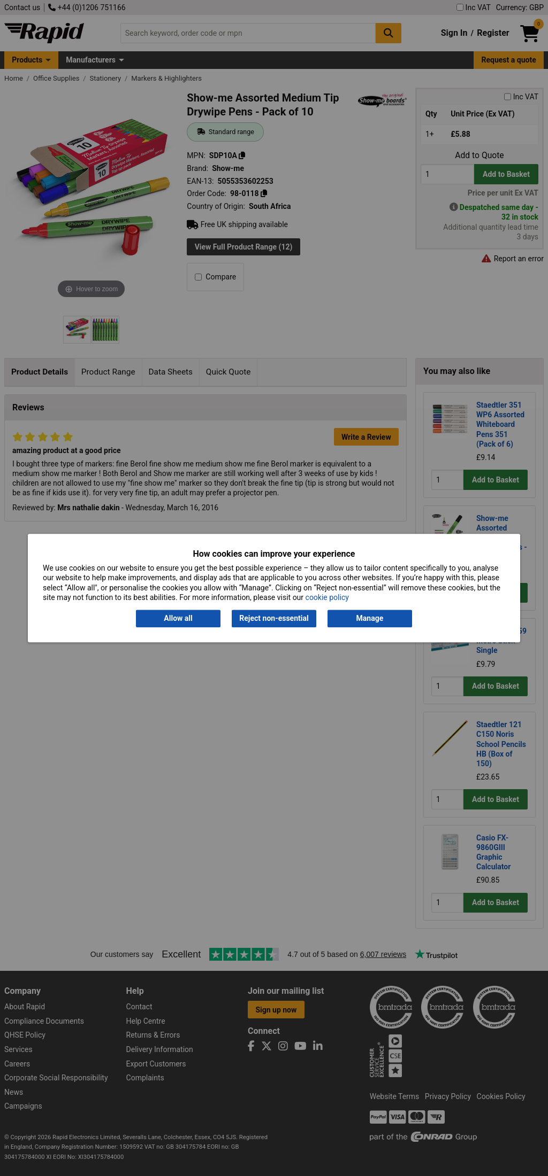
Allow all (178, 618)
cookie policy (327, 597)
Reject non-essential (273, 618)
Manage (370, 618)
